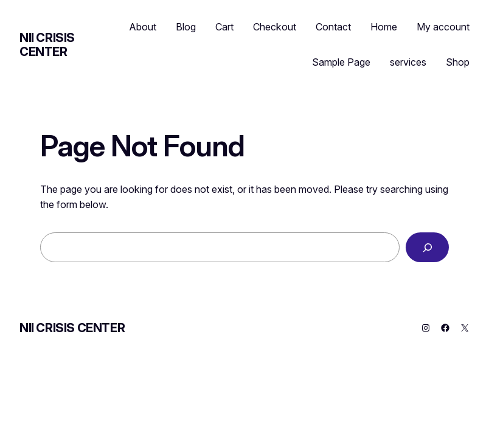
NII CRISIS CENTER (47, 44)
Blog (186, 27)
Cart (224, 27)
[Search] (427, 247)
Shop (458, 62)
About (143, 27)
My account (443, 27)
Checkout (274, 27)
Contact (333, 27)
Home (383, 27)
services (408, 62)
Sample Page (341, 62)
